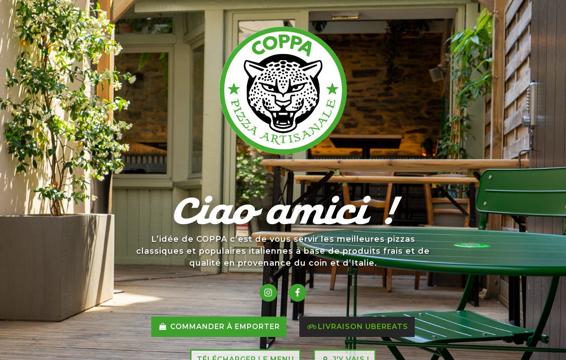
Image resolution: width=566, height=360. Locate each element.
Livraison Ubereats (357, 326)
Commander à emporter (218, 326)
